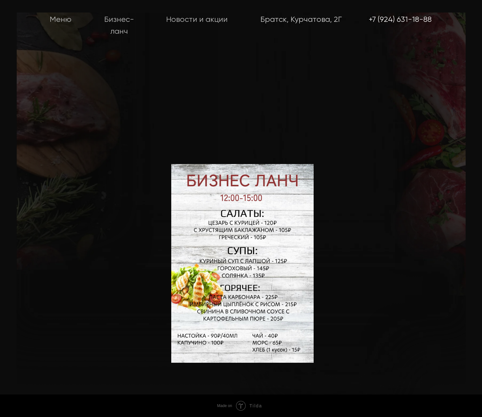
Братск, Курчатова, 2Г (301, 19)
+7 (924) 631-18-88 (400, 19)
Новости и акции (197, 19)
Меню (61, 19)
